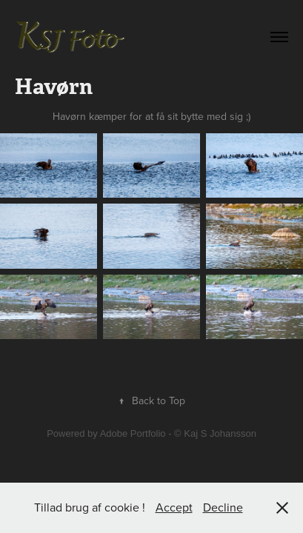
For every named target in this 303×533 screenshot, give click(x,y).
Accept (174, 507)
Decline (223, 507)
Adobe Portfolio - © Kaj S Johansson (178, 433)
